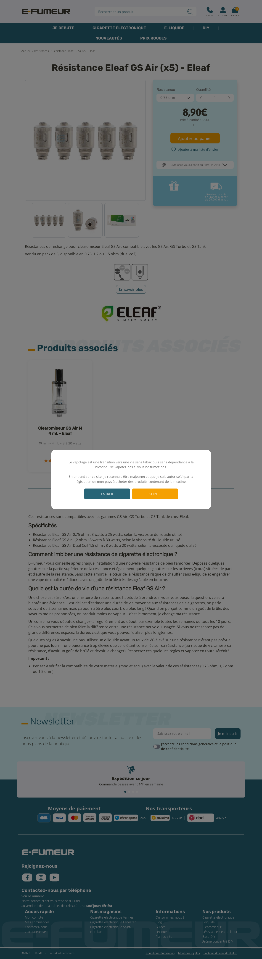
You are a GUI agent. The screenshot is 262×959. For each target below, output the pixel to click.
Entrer (107, 494)
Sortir (155, 494)
